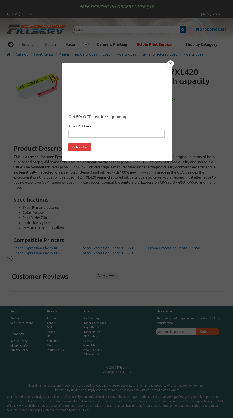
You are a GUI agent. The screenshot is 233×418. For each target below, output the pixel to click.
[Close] (170, 63)
